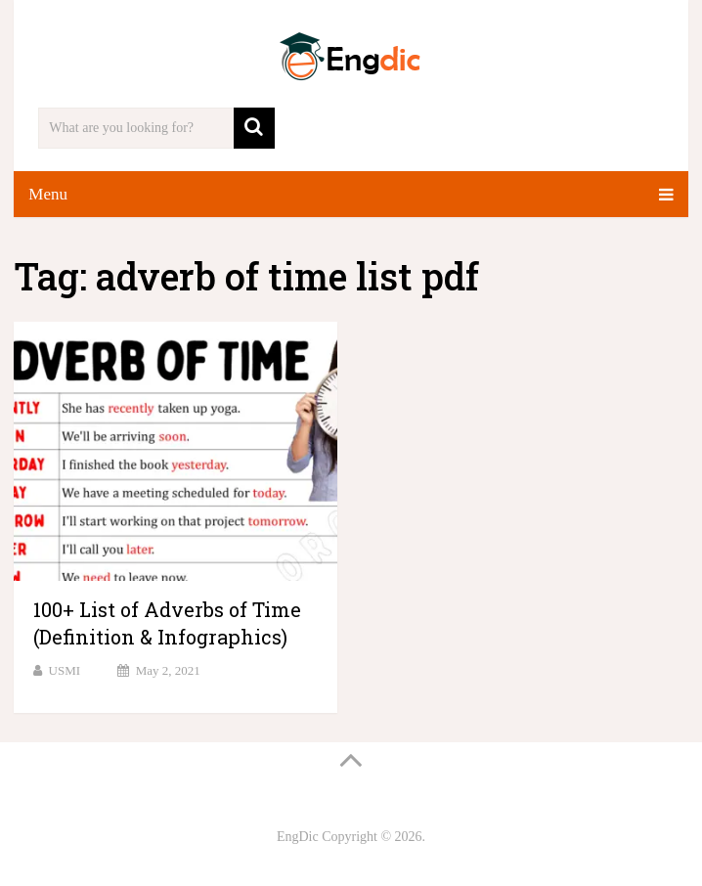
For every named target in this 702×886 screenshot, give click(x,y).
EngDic (298, 836)
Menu (47, 194)
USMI (65, 670)
